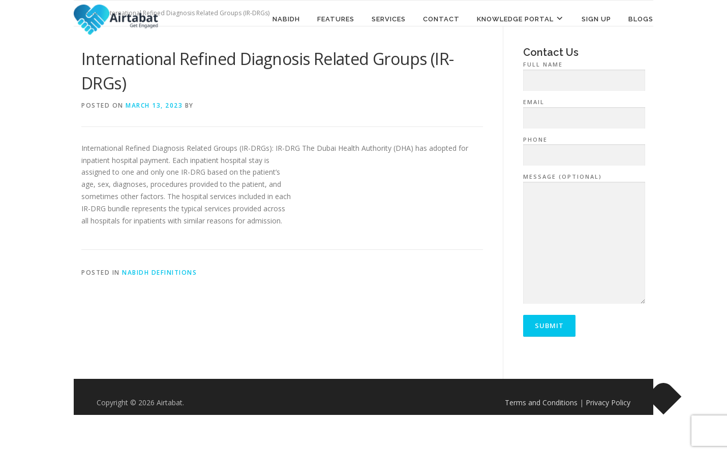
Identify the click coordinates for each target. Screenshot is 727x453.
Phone (584, 148)
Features (335, 19)
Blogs (640, 19)
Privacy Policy (608, 402)
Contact (441, 19)
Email (584, 110)
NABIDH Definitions (159, 272)
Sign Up (596, 19)
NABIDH (286, 19)
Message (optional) (584, 239)
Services (389, 19)
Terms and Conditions (541, 402)
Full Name (584, 72)
